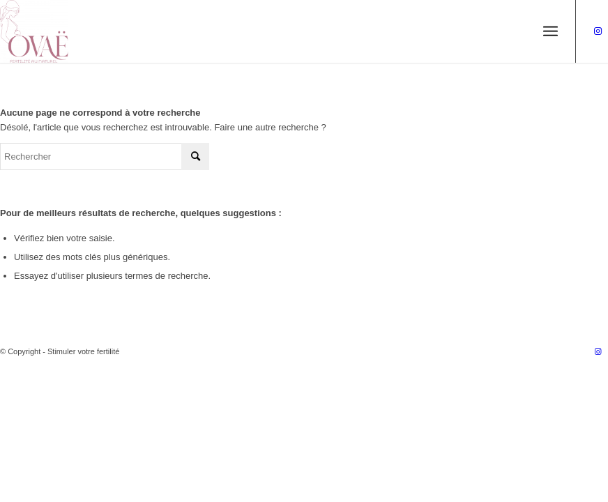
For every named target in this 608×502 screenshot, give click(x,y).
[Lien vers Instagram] (597, 31)
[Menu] (550, 31)
